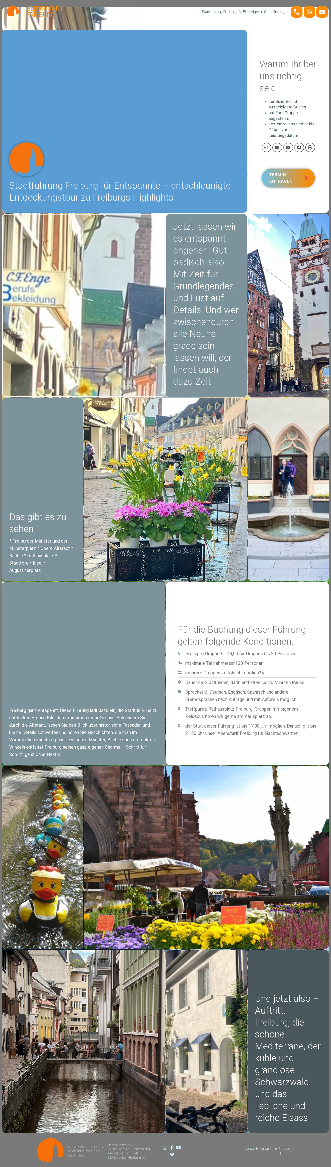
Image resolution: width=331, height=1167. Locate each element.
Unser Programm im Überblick (270, 1148)
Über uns (287, 1153)
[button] (266, 147)
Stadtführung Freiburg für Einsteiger (230, 12)
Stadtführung (274, 12)
